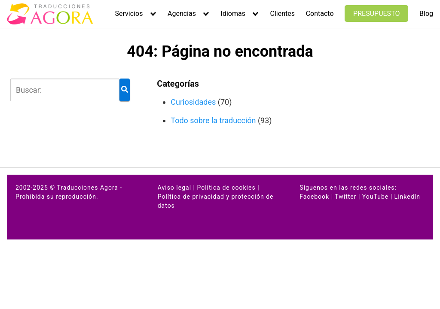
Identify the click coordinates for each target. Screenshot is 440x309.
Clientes (282, 13)
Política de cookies (226, 187)
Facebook (314, 196)
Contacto (320, 13)
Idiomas (233, 13)
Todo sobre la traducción (213, 120)
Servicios (129, 13)
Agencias (182, 13)
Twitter (345, 196)
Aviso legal (174, 187)
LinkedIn (407, 196)
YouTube (375, 196)
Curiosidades (193, 101)
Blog (426, 13)
